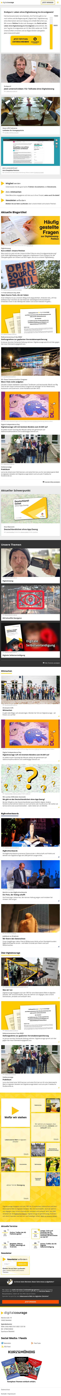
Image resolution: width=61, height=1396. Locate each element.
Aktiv (13, 192)
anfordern (16, 200)
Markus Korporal (7, 290)
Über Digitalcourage (10, 953)
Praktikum (5, 469)
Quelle (16, 132)
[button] (26, 40)
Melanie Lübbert (7, 334)
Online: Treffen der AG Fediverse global (18, 1233)
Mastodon (7, 1343)
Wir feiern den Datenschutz (14, 939)
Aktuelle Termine (9, 1226)
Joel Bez (7, 132)
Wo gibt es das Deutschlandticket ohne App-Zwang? (24, 799)
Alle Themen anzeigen (52, 663)
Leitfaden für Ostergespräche (13, 130)
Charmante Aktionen (38, 1179)
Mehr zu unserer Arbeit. (49, 1216)
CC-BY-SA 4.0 (37, 172)
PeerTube (37, 1343)
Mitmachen (6, 671)
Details (56, 1139)
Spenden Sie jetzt (8, 1296)
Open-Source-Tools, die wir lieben (15, 295)
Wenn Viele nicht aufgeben (12, 382)
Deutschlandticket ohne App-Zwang (21, 529)
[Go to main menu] (58, 2)
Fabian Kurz (9, 91)
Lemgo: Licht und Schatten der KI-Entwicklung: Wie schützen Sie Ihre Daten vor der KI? (49, 1234)
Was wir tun (7, 990)
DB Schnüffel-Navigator (12, 618)
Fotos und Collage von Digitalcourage (14, 986)
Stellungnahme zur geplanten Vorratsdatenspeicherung (24, 339)
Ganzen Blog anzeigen (52, 482)
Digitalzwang (8, 581)
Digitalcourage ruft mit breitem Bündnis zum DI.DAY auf (24, 427)
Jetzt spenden (47, 3)
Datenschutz (5, 1390)
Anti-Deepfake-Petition (11, 170)
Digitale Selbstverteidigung (14, 655)
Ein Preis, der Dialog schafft (14, 895)
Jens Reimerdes (7, 376)
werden (13, 183)
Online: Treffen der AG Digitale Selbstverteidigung (48, 1245)
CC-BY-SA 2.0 (12, 132)
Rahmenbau (38, 1164)
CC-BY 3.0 (13, 933)
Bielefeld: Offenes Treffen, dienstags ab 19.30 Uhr (17, 1245)
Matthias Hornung (9, 847)
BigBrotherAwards (10, 813)
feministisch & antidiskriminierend (53, 1149)
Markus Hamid (8, 615)
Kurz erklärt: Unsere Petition (13, 251)
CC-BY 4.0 (14, 91)
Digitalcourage (8, 577)
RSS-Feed (7, 1347)
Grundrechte (23, 1164)
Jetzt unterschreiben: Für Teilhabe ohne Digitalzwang (29, 89)
